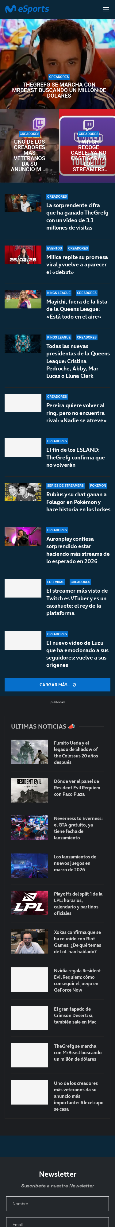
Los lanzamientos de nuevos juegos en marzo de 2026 (75, 863)
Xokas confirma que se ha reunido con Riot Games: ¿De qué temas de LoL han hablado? (77, 942)
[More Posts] (57, 685)
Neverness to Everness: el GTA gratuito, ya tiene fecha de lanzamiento (78, 828)
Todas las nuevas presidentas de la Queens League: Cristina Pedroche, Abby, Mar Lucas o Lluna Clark (78, 361)
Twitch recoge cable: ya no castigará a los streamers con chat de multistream (89, 155)
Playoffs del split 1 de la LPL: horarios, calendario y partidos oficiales (78, 903)
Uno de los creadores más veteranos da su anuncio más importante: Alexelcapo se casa (29, 155)
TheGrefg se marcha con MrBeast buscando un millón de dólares (59, 90)
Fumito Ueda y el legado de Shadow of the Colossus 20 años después (76, 752)
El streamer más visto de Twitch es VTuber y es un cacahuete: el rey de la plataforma (77, 604)
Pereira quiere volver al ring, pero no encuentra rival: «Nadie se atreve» (76, 416)
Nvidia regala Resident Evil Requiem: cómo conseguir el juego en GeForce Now (77, 980)
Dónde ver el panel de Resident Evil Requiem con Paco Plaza (77, 787)
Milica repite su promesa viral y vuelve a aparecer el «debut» (77, 264)
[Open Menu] (106, 9)
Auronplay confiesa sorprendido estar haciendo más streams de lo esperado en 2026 (78, 558)
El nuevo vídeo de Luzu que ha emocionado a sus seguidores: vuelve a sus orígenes (77, 654)
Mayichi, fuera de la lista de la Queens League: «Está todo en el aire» (76, 309)
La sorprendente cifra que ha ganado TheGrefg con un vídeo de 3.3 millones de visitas (77, 216)
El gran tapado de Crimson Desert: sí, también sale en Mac (75, 1015)
